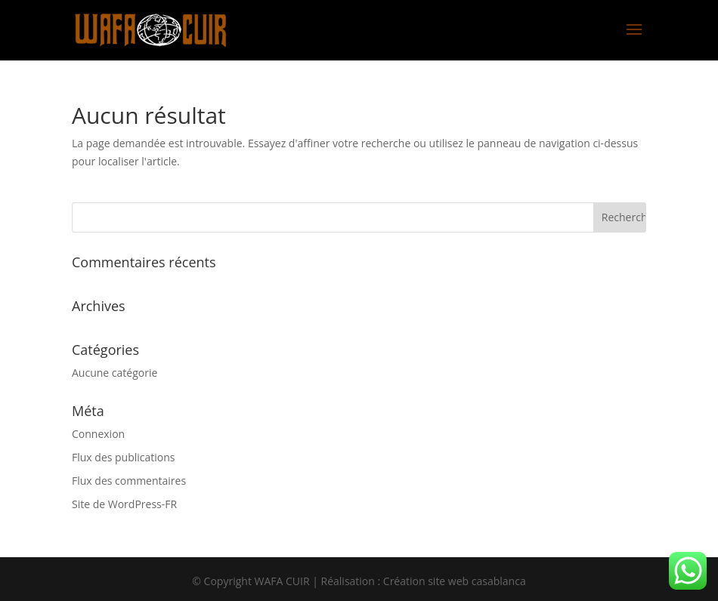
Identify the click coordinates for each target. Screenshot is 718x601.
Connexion (98, 434)
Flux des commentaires (129, 480)
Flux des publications (123, 457)
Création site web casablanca (454, 581)
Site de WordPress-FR (124, 504)
